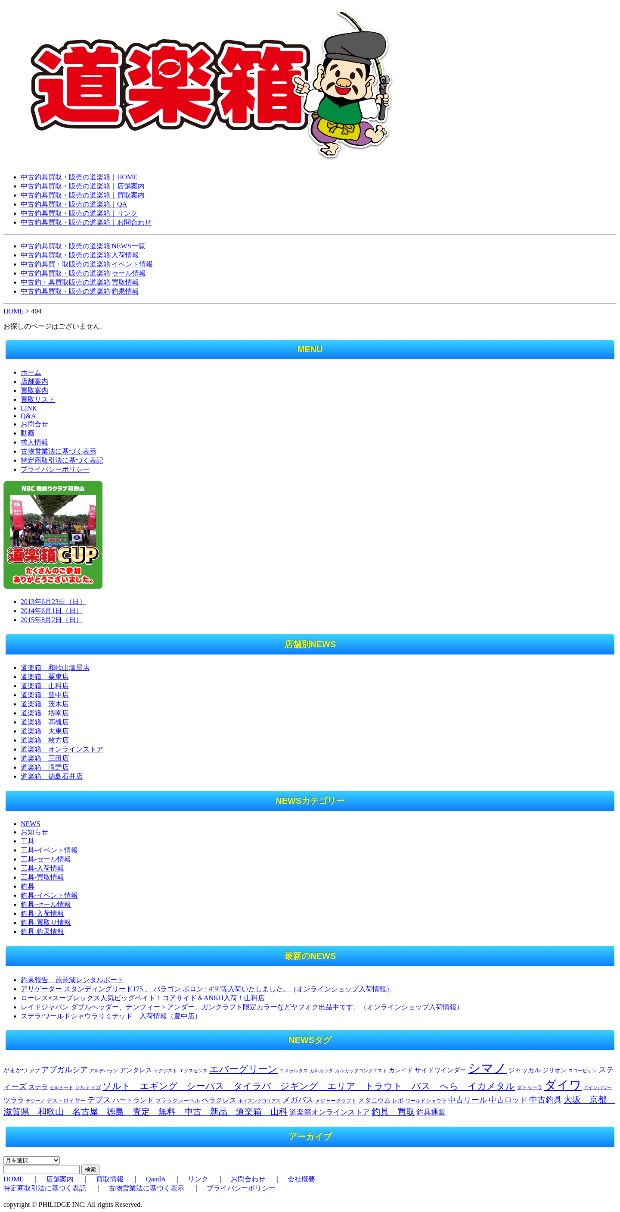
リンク (198, 1179)
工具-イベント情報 (49, 850)
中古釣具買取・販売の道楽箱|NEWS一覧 (83, 246)
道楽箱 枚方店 (45, 740)
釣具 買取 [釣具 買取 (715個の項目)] (393, 1111)
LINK (29, 408)
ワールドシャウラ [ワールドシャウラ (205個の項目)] (425, 1101)
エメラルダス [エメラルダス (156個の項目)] (293, 1070)
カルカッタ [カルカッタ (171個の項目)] (321, 1070)
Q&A (28, 416)
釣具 (27, 886)
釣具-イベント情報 (49, 895)
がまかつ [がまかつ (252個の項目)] (15, 1070)
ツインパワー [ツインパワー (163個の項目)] (597, 1087)
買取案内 (34, 390)
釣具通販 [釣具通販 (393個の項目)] (431, 1112)
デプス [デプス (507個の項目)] (99, 1100)
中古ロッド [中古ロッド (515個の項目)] (508, 1100)
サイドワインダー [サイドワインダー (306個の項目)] (440, 1070)
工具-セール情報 (46, 859)
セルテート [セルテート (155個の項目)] (61, 1087)
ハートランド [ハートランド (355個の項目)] (133, 1100)
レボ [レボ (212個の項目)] (397, 1101)
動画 (27, 433)
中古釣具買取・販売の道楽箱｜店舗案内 (83, 186)
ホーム (31, 372)
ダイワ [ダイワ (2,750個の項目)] (563, 1085)
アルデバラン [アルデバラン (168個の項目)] (104, 1070)
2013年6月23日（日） (53, 601)
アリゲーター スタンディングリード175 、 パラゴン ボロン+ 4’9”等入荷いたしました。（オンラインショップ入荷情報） (207, 989)
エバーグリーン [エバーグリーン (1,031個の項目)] (243, 1069)
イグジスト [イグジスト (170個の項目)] (165, 1070)
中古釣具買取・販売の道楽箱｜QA (74, 204)
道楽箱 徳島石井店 (52, 776)
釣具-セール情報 (46, 904)
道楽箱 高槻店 (45, 722)
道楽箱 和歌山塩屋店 (55, 667)
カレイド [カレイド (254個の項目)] (401, 1070)
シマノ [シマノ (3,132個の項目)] (487, 1068)
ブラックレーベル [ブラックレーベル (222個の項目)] (177, 1100)
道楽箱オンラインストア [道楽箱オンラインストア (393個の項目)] (329, 1112)
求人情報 (34, 442)
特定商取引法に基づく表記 (62, 460)
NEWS (30, 823)
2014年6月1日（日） (52, 610)
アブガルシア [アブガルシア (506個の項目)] (64, 1069)
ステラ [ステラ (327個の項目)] (38, 1086)
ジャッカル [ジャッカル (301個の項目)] (524, 1070)
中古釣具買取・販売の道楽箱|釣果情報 (80, 291)
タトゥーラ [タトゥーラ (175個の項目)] (529, 1087)
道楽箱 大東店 (45, 731)
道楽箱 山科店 (45, 685)
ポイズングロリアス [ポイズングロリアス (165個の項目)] (259, 1100)
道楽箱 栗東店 (45, 676)
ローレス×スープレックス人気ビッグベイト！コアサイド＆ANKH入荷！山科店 (143, 998)
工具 (27, 841)
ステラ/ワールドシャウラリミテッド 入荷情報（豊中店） (111, 1016)
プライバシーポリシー (55, 469)
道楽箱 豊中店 (45, 694)
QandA (155, 1179)
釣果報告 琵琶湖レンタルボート (72, 979)
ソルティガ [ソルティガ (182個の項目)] (88, 1087)
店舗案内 (34, 381)
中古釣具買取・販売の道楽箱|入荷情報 (80, 255)
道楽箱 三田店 (45, 758)
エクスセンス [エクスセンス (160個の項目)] (193, 1070)
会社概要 (301, 1179)
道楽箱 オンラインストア (62, 749)
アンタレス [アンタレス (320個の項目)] (136, 1070)
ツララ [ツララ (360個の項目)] (13, 1100)
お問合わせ (248, 1179)
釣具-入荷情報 (42, 913)
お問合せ (34, 424)
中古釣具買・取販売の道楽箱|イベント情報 (87, 264)
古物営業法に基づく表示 (58, 451)
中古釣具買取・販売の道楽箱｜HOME (79, 177)
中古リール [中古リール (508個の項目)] (467, 1100)
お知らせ (34, 832)
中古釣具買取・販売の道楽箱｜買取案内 (83, 195)
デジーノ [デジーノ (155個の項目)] (35, 1101)
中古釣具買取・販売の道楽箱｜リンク (79, 213)
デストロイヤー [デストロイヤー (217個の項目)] (66, 1101)
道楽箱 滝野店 (45, 767)
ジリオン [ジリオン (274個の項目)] (554, 1070)
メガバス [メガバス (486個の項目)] (297, 1100)
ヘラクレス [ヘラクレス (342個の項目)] (219, 1100)
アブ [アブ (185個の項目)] (34, 1071)
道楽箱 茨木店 (45, 704)
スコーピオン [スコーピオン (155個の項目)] (582, 1070)
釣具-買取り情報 (46, 922)
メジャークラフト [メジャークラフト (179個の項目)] (335, 1101)
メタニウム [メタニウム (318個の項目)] (374, 1100)
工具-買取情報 (42, 877)
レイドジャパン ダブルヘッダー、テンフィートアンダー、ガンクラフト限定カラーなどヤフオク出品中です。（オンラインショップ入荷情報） (242, 1007)
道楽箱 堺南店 (45, 713)
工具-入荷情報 (42, 868)
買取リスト (38, 399)
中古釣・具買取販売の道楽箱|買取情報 (80, 282)
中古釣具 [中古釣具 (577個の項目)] (545, 1099)
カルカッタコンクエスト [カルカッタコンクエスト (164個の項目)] (361, 1070)
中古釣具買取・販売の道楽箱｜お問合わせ (86, 222)
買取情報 (110, 1179)
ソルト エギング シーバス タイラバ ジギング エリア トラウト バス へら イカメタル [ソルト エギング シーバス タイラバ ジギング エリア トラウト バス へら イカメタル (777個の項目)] (308, 1086)
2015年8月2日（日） (52, 619)
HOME (13, 311)
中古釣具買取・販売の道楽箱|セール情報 (83, 273)
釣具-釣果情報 (42, 931)
